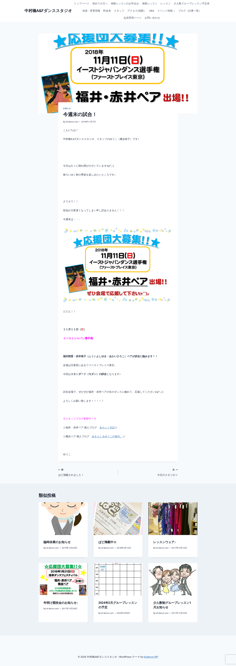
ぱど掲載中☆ (107, 542)
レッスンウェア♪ (164, 542)
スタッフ (119, 10)
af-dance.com (72, 121)
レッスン (165, 3)
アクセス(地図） (136, 10)
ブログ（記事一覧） (189, 10)
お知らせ (67, 108)
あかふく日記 (107, 427)
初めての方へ (100, 3)
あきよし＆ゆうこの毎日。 (107, 436)
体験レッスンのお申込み (125, 3)
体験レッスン (149, 3)
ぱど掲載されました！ (86, 472)
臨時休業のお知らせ (57, 542)
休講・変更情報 (91, 10)
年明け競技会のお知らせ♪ (60, 603)
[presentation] (63, 518)
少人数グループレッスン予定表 (192, 3)
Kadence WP (151, 656)
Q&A (151, 10)
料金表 (107, 10)
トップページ (81, 3)
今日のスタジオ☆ (149, 472)
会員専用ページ (132, 17)
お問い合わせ (152, 17)
